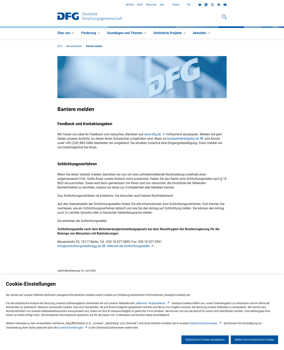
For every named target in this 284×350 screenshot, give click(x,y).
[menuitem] (66, 33)
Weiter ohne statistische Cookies (254, 339)
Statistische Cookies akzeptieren (205, 339)
